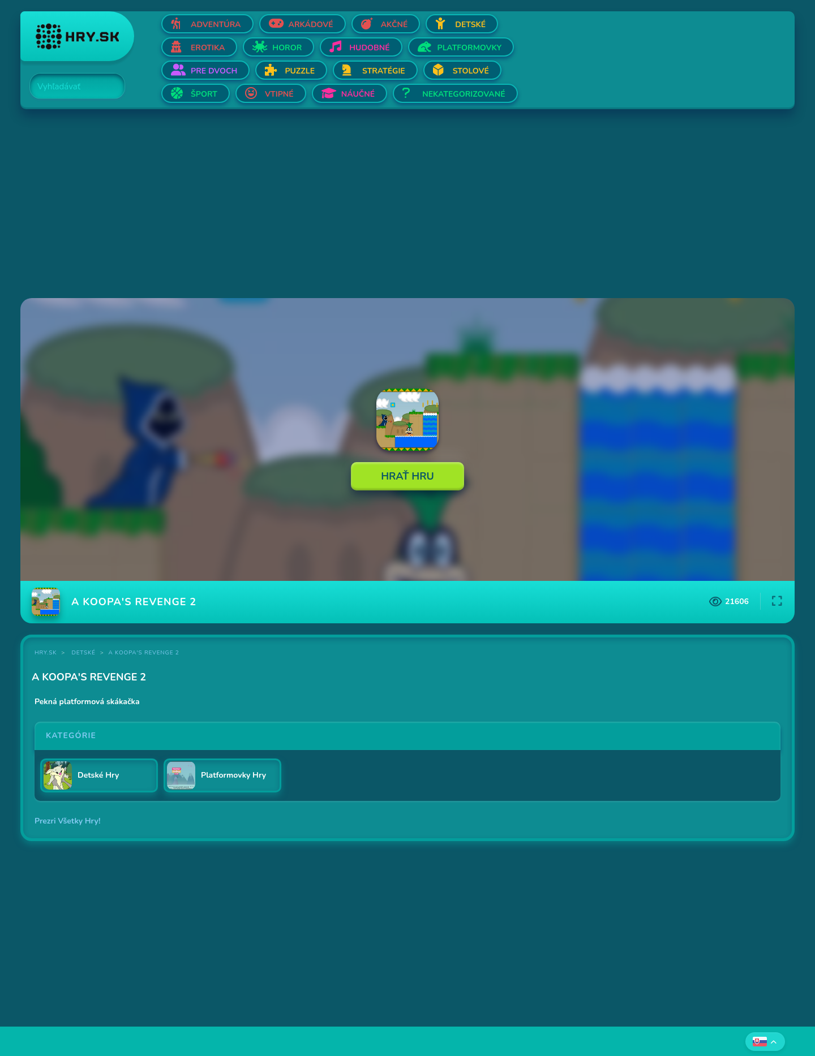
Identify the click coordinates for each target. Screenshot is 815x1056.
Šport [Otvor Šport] (204, 94)
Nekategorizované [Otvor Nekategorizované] (463, 94)
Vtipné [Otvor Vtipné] (279, 94)
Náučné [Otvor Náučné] (358, 94)
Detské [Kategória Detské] (84, 653)
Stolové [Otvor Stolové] (471, 71)
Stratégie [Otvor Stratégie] (383, 71)
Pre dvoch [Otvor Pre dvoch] (214, 71)
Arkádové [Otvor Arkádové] (311, 24)
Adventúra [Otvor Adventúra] (216, 24)
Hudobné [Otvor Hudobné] (369, 47)
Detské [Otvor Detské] (470, 24)
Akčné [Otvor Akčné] (394, 24)
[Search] (70, 87)
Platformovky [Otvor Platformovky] (469, 47)
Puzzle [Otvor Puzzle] (300, 71)
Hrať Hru (407, 476)
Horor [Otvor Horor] (287, 47)
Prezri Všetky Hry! (67, 821)
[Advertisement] (360, 205)
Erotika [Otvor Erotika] (208, 47)
